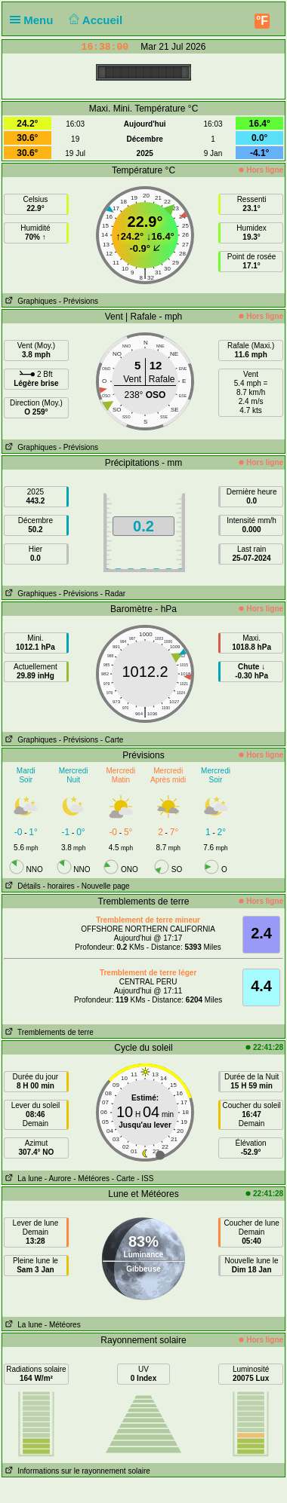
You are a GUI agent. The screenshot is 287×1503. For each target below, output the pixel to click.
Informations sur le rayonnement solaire (76, 1471)
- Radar (112, 593)
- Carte (112, 740)
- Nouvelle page (103, 886)
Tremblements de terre (48, 1032)
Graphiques (29, 301)
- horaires (59, 886)
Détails (21, 886)
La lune (22, 1178)
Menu (35, 20)
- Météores (91, 1178)
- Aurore (58, 1178)
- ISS (145, 1178)
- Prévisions (78, 301)
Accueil (94, 20)
